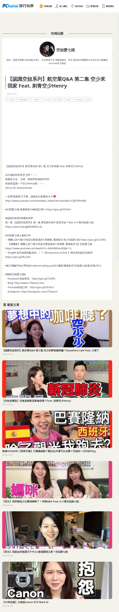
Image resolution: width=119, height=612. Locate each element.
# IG (88, 99)
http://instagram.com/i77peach (39, 291)
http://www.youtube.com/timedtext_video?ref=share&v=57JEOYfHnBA (45, 200)
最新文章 (13, 305)
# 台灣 (10, 99)
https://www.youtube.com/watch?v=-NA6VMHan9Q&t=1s (38, 248)
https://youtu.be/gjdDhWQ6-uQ (23, 226)
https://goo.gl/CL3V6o (93, 239)
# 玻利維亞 (23, 99)
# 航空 (36, 99)
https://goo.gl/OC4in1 (58, 209)
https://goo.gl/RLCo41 (18, 257)
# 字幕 (58, 99)
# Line (47, 99)
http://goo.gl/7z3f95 (43, 278)
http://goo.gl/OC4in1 (42, 287)
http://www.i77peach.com (29, 283)
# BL (68, 99)
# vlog (78, 99)
